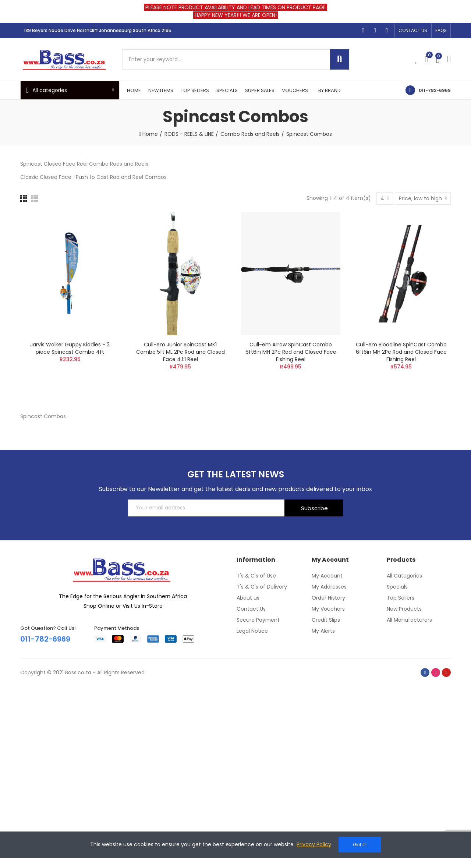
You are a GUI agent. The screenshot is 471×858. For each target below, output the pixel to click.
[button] (412, 30)
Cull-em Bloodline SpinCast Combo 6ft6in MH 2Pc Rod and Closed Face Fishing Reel (401, 352)
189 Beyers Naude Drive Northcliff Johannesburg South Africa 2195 (97, 30)
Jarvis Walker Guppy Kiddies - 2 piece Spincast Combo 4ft (70, 348)
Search (339, 59)
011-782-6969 (435, 90)
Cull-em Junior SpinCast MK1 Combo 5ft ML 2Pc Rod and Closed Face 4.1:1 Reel (180, 352)
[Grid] (23, 198)
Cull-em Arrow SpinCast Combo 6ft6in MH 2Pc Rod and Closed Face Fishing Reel (290, 352)
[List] (34, 198)
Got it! (359, 844)
